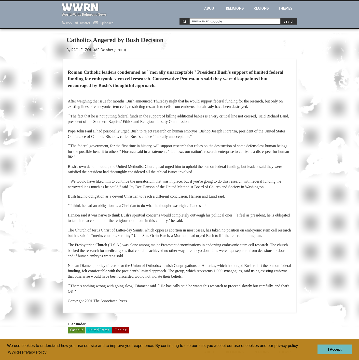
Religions (235, 8)
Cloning (120, 330)
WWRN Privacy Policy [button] (27, 352)
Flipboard (103, 23)
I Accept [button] (334, 349)
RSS (67, 23)
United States (98, 330)
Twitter (82, 23)
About (210, 8)
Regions (261, 8)
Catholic (76, 330)
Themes (285, 8)
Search (289, 21)
